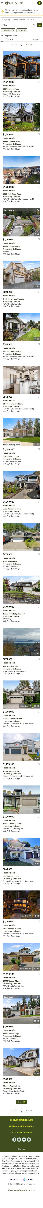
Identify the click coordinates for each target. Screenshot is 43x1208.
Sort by (36, 40)
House (20, 30)
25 (36, 759)
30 (36, 654)
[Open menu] (2, 3)
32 (36, 129)
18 (36, 549)
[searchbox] (20, 20)
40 (36, 76)
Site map (21, 1149)
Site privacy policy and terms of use (21, 1190)
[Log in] (39, 3)
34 (36, 1073)
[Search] (34, 3)
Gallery (2, 39)
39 (36, 1021)
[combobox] (21, 19)
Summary (11, 39)
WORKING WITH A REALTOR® (21, 1126)
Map (7, 39)
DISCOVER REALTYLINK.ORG (21, 1120)
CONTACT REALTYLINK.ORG (21, 1132)
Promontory (7, 30)
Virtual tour (25, 601)
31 (36, 339)
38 (36, 286)
